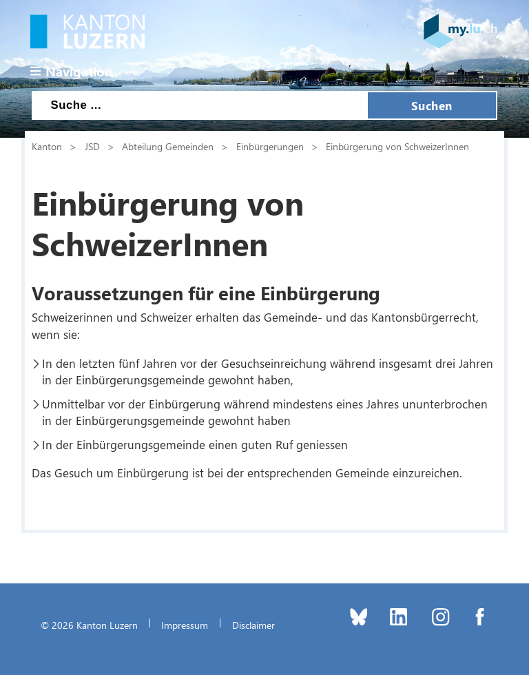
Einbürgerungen (270, 146)
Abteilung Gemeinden (168, 146)
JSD (92, 146)
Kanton (47, 146)
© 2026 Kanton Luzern (89, 625)
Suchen (432, 105)
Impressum (184, 625)
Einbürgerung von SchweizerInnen (397, 146)
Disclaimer (253, 625)
